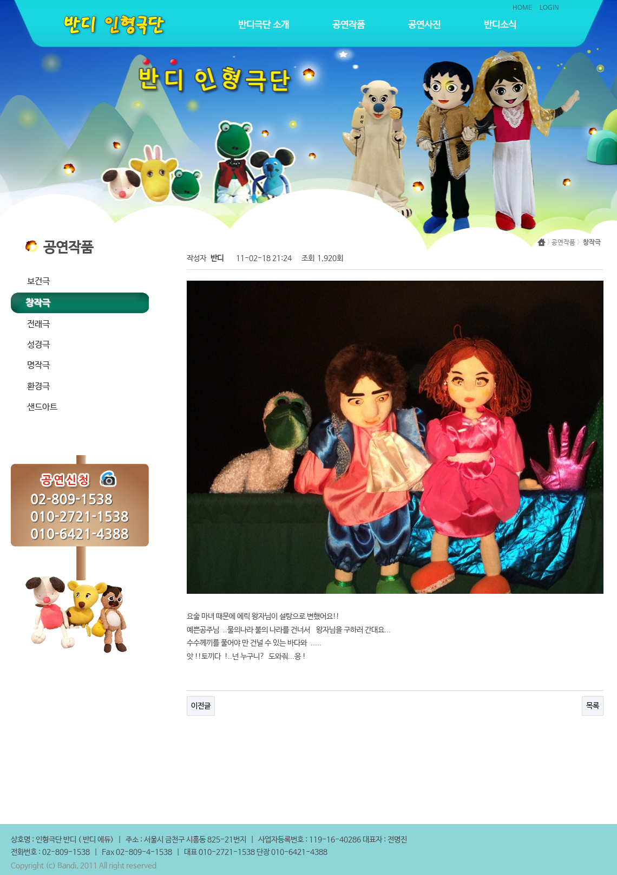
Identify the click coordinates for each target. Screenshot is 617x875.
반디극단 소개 (263, 25)
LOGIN (549, 8)
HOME (522, 8)
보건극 (38, 281)
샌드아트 (42, 407)
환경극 (38, 386)
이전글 (201, 706)
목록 (592, 706)
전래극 (38, 324)
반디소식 (500, 25)
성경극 (38, 345)
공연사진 (424, 25)
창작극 (37, 303)
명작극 (38, 365)
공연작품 (348, 25)
